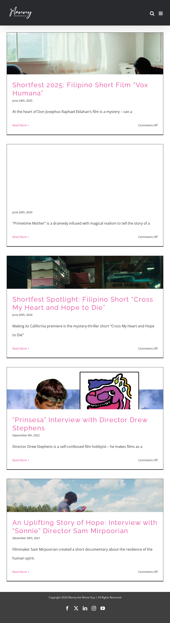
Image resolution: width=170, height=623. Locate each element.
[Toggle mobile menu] (161, 13)
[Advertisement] (85, 175)
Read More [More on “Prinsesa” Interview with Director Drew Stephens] (19, 460)
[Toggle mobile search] (152, 13)
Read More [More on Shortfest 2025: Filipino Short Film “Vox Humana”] (19, 125)
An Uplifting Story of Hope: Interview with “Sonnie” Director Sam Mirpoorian (84, 527)
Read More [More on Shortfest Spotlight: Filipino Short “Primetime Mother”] (19, 237)
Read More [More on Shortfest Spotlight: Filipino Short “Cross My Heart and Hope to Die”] (19, 348)
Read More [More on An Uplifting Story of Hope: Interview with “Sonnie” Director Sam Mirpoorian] (19, 572)
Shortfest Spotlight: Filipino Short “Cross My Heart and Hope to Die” (82, 303)
